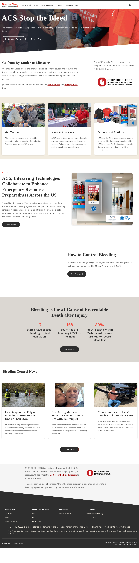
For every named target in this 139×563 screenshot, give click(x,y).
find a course (54, 84)
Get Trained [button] (69, 349)
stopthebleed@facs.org (95, 514)
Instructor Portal (13, 39)
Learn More (69, 449)
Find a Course (38, 39)
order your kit (71, 84)
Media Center (37, 521)
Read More (11, 224)
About (34, 514)
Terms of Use (18, 543)
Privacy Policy (6, 543)
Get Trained (77, 274)
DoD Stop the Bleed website (63, 475)
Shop (7, 518)
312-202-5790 (91, 518)
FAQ (33, 518)
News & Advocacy (11, 521)
